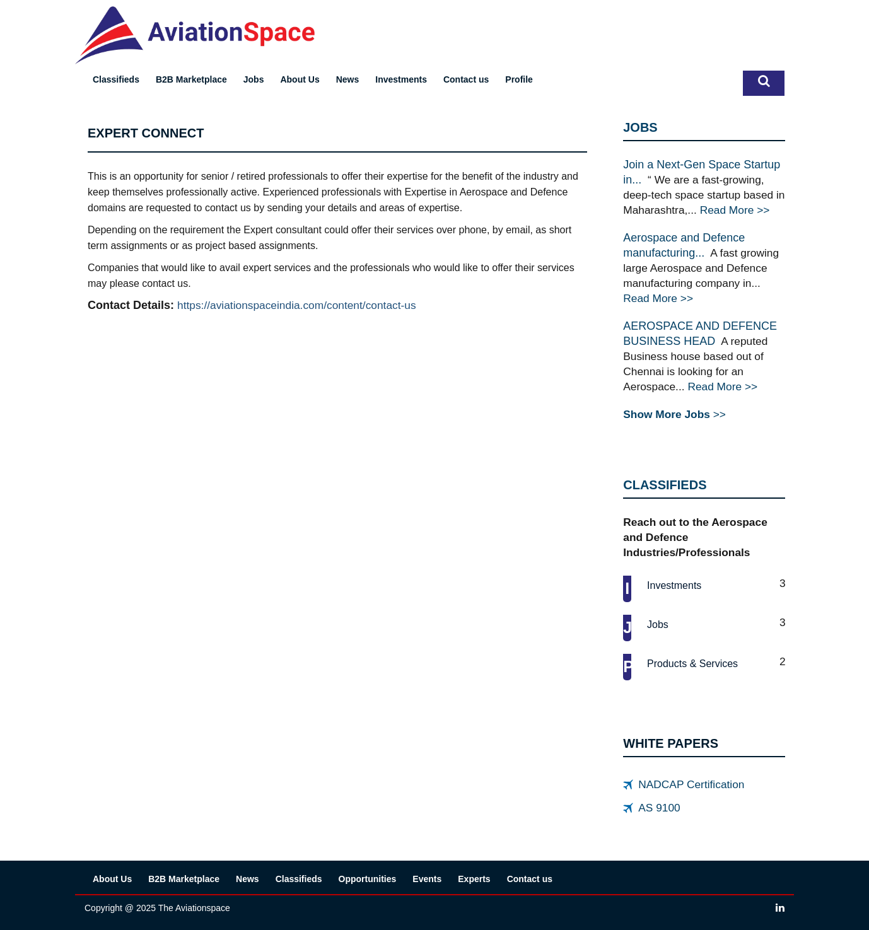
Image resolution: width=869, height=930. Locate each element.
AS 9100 (659, 807)
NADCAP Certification (691, 784)
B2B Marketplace (191, 79)
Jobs (253, 79)
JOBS (640, 127)
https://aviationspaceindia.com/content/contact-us (296, 305)
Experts (474, 879)
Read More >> (735, 210)
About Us (299, 79)
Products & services (692, 663)
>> (674, 414)
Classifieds (116, 79)
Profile (519, 79)
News (347, 79)
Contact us (466, 79)
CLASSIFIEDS (664, 485)
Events (426, 879)
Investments (401, 79)
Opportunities (368, 879)
